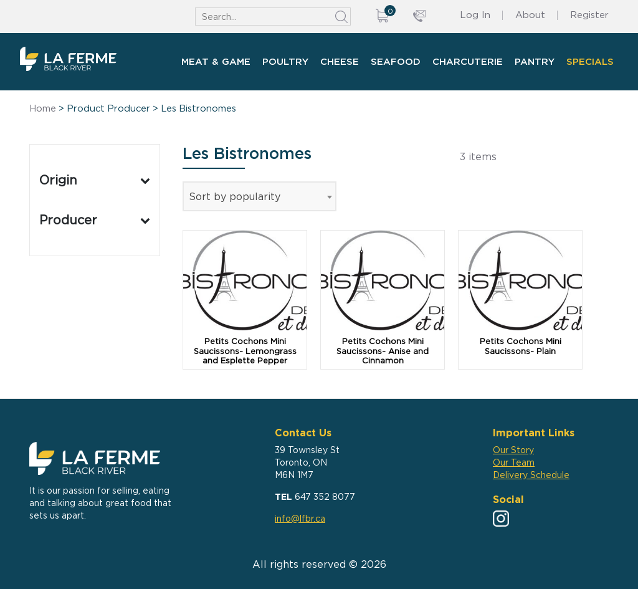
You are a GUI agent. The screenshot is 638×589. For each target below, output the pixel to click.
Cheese (339, 61)
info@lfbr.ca (300, 518)
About (530, 14)
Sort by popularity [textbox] (234, 196)
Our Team (514, 462)
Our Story (513, 449)
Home (42, 108)
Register (589, 14)
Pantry (535, 61)
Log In (475, 14)
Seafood (396, 61)
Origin (94, 179)
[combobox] (259, 196)
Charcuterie (467, 61)
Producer (94, 219)
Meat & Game (215, 61)
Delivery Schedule (531, 474)
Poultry (285, 61)
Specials (590, 61)
